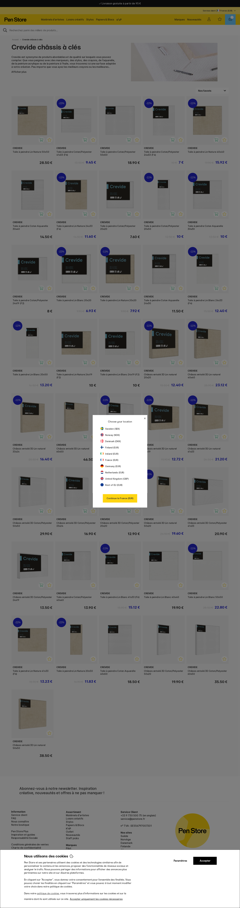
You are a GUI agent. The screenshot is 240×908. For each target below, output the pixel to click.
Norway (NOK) (110, 435)
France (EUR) (109, 460)
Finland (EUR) (109, 447)
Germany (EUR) (110, 466)
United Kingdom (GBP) (114, 478)
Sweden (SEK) (110, 428)
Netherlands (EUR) (112, 472)
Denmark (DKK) (110, 441)
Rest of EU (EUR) (111, 485)
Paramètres (180, 860)
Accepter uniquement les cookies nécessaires (96, 899)
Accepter (205, 860)
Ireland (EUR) (109, 453)
